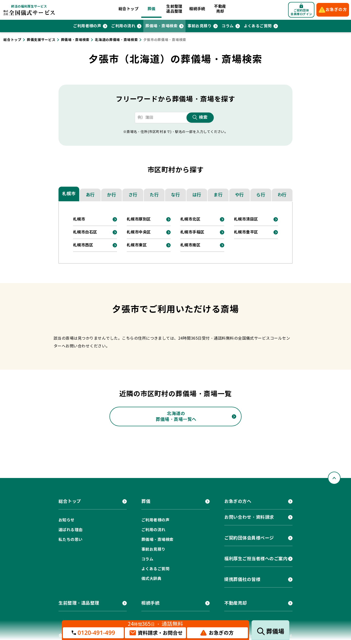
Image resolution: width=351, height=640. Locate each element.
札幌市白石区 (85, 232)
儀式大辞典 (151, 578)
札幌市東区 (137, 245)
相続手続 (197, 8)
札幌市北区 (190, 219)
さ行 (132, 195)
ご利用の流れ (123, 26)
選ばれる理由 (70, 529)
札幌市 (69, 193)
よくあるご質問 (258, 26)
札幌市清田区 (246, 219)
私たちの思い (70, 539)
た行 (154, 195)
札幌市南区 (190, 245)
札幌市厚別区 (139, 219)
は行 (196, 195)
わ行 (282, 195)
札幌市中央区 (139, 232)
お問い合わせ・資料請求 (249, 517)
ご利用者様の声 (87, 26)
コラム (228, 26)
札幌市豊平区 (246, 232)
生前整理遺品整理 (174, 9)
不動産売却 (220, 9)
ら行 (260, 195)
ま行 (218, 195)
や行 (239, 195)
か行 (111, 195)
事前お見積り (199, 26)
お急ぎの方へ (237, 501)
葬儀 (151, 8)
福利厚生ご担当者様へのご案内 (256, 558)
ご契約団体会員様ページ (249, 538)
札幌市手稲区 (192, 232)
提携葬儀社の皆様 (242, 579)
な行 (175, 195)
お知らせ (66, 520)
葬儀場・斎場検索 (161, 26)
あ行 (90, 195)
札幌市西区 (83, 245)
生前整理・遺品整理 (78, 603)
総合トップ (128, 8)
